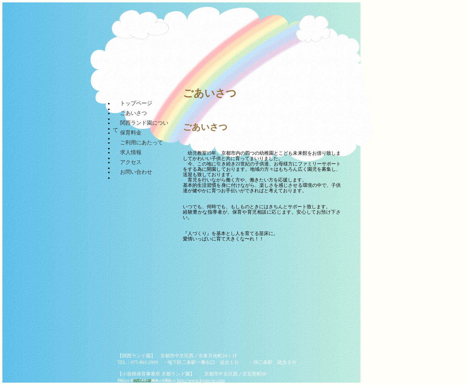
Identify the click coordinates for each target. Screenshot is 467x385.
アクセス (130, 162)
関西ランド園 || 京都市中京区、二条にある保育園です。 (163, 35)
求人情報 (130, 152)
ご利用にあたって (141, 142)
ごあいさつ (133, 112)
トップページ (136, 103)
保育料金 (130, 132)
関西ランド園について (140, 122)
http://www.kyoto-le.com (201, 380)
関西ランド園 (142, 380)
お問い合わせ (136, 171)
